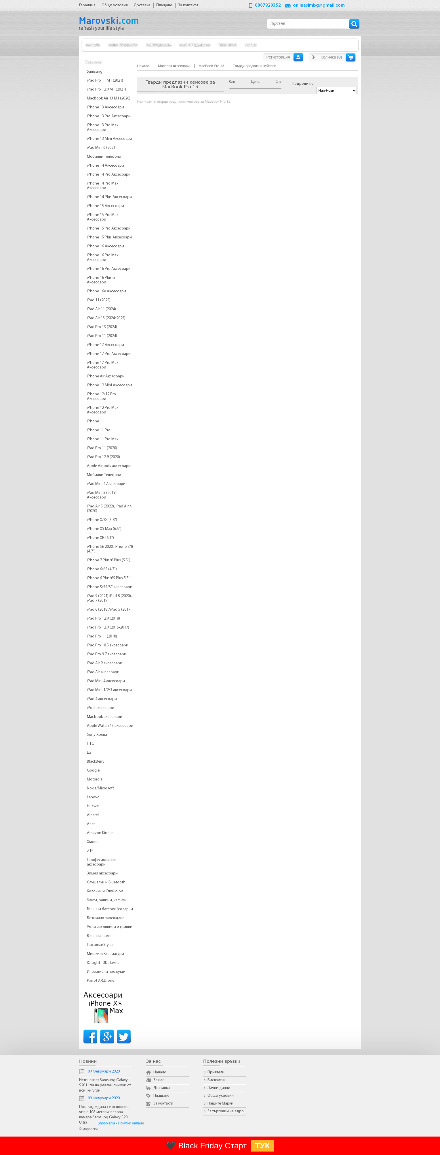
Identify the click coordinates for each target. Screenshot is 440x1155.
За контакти (163, 1103)
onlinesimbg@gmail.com (319, 5)
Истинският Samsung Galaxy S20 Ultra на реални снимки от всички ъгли (105, 1085)
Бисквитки (216, 1080)
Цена (255, 82)
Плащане (161, 1096)
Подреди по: (303, 84)
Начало (93, 44)
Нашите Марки (220, 1103)
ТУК (262, 1145)
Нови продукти (123, 44)
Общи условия (220, 1096)
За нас (158, 1080)
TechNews (227, 44)
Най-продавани (195, 44)
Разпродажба (159, 44)
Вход (298, 57)
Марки (251, 44)
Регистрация (278, 57)
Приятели (215, 1072)
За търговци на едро (225, 1111)
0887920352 (268, 5)
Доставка (161, 1088)
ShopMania (106, 1123)
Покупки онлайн (131, 1123)
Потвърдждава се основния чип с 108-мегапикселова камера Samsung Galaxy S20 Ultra (104, 1115)
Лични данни (218, 1088)
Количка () (331, 57)
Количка (350, 57)
